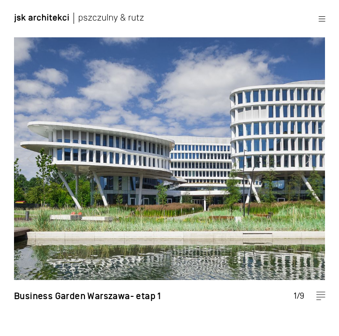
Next (313, 168)
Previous (25, 168)
